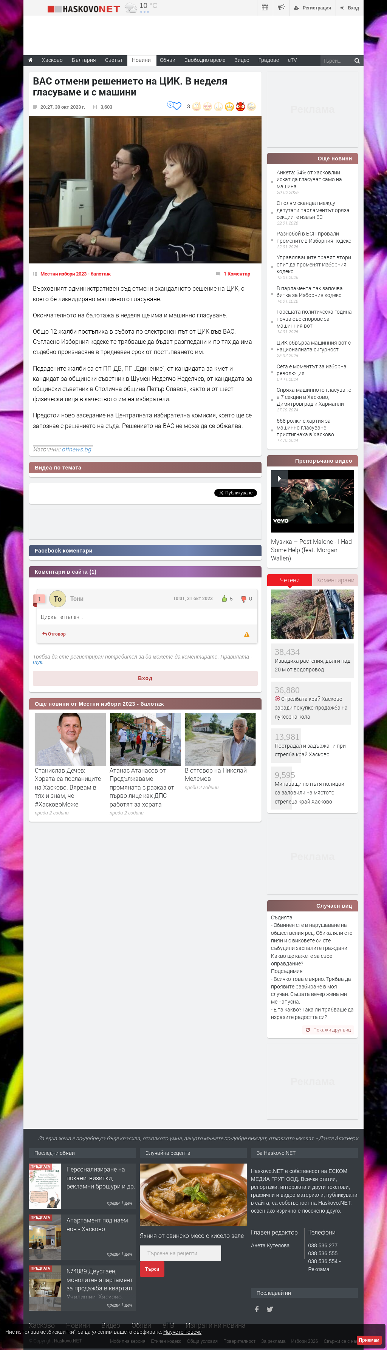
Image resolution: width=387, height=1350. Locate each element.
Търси (152, 1269)
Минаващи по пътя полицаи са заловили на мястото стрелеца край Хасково (309, 792)
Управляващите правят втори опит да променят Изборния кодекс (314, 264)
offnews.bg (76, 449)
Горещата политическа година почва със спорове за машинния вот (314, 318)
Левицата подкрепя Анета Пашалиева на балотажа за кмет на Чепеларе (64, 782)
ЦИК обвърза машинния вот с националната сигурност (314, 346)
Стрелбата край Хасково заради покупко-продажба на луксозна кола (311, 707)
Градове (269, 59)
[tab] (290, 582)
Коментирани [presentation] (335, 580)
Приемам (369, 1340)
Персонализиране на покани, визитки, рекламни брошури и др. (101, 1228)
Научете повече (182, 1331)
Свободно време (204, 59)
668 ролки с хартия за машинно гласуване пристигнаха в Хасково (305, 427)
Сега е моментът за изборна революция (312, 370)
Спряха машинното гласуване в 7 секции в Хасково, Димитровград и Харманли (314, 396)
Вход (145, 678)
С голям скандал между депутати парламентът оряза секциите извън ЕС (313, 209)
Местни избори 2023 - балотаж (75, 273)
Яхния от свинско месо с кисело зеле (192, 1235)
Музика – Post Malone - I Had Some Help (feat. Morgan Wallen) (311, 549)
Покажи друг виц (328, 1030)
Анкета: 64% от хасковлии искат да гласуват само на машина (309, 179)
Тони (77, 598)
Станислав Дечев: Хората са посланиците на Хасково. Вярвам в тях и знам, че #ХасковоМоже (143, 787)
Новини (141, 59)
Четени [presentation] (290, 580)
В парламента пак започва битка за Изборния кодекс (310, 292)
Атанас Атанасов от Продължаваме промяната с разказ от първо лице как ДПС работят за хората (217, 787)
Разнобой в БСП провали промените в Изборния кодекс (314, 237)
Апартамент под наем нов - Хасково (97, 1275)
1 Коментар (237, 273)
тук (37, 662)
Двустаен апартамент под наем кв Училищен (98, 1173)
